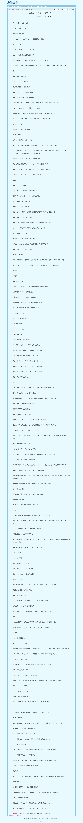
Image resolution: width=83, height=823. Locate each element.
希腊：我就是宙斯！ (15, 9)
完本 (41, 6)
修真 (21, 6)
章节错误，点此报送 (17, 813)
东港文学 (12, 2)
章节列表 (39, 16)
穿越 (28, 6)
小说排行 (45, 6)
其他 (38, 6)
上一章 (32, 16)
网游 (31, 6)
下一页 (44, 16)
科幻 (34, 6)
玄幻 (18, 6)
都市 (24, 6)
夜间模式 (72, 9)
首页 (9, 6)
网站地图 (41, 821)
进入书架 (50, 16)
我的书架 (13, 6)
